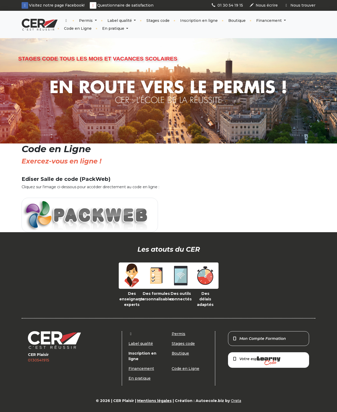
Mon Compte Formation (259, 338)
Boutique (237, 20)
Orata (236, 400)
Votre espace (256, 360)
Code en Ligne (78, 28)
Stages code (158, 20)
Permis (86, 20)
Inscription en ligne (199, 20)
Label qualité (120, 20)
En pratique (113, 28)
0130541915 (38, 360)
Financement (269, 20)
